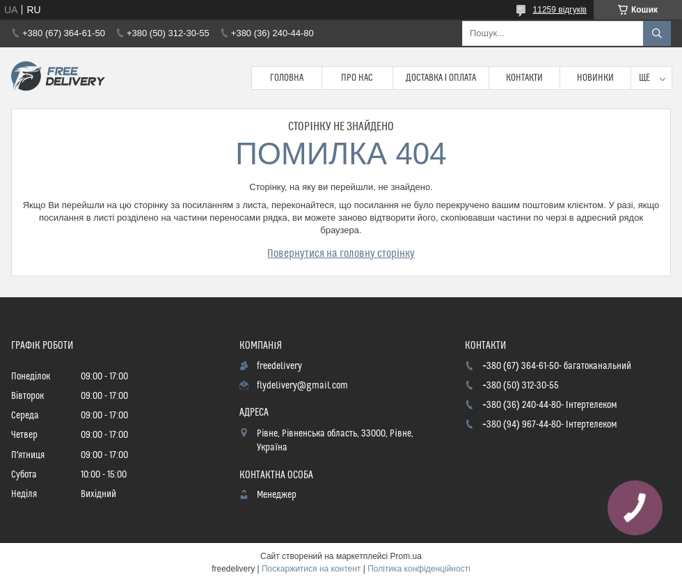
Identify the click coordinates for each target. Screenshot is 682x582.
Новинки (595, 78)
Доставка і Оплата (441, 78)
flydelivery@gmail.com (302, 385)
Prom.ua (406, 556)
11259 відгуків (560, 10)
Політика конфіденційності (418, 569)
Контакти (524, 78)
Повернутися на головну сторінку (341, 253)
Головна (286, 78)
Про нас (357, 78)
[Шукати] (657, 33)
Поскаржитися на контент (311, 569)
